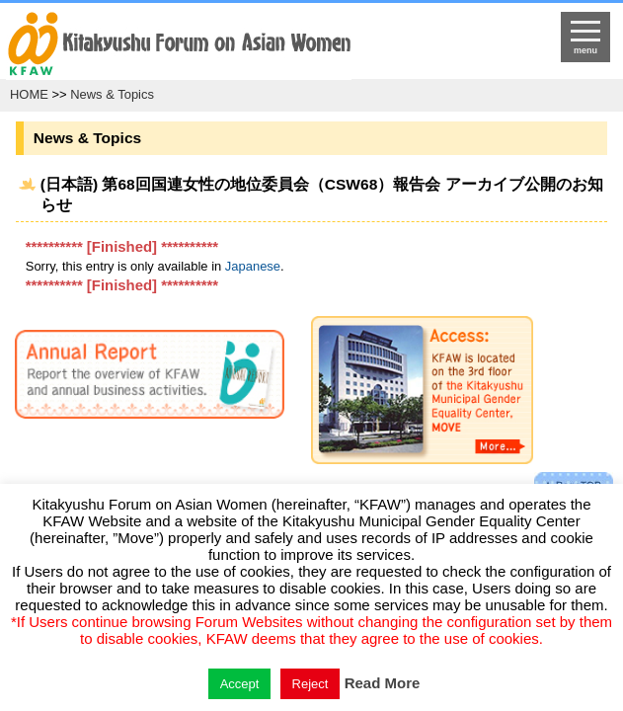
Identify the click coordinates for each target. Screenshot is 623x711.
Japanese (252, 266)
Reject (310, 683)
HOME (29, 94)
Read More (383, 682)
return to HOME (239, 45)
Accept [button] (240, 683)
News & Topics (112, 94)
